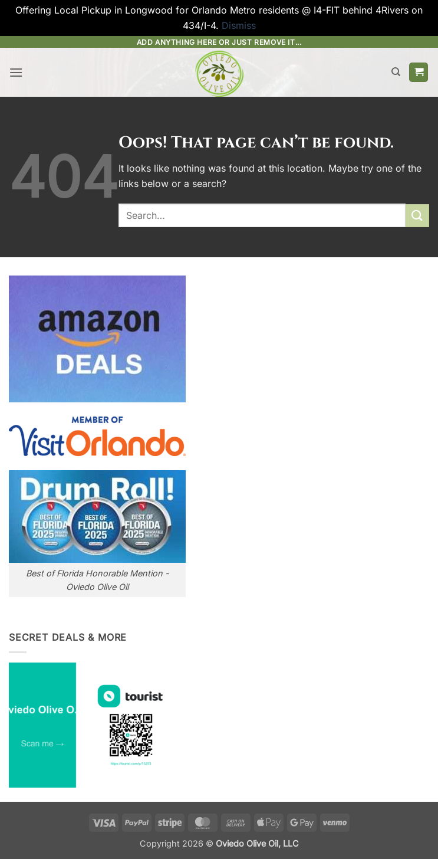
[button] (16, 72)
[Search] (395, 72)
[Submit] (417, 215)
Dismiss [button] (239, 25)
